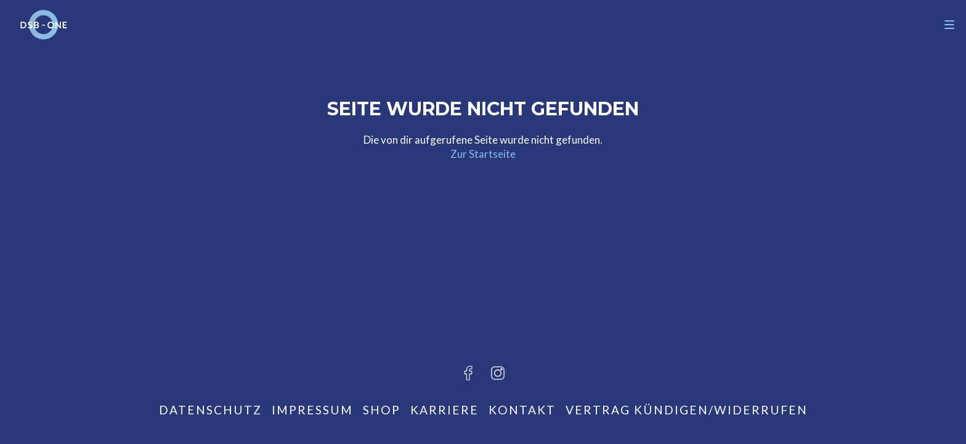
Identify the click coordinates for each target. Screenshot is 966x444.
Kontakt (522, 410)
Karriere (444, 410)
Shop (381, 410)
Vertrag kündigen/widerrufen (687, 410)
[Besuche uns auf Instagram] (498, 373)
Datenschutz (210, 410)
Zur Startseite (483, 153)
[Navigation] (949, 24)
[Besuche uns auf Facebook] (468, 373)
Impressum (312, 410)
